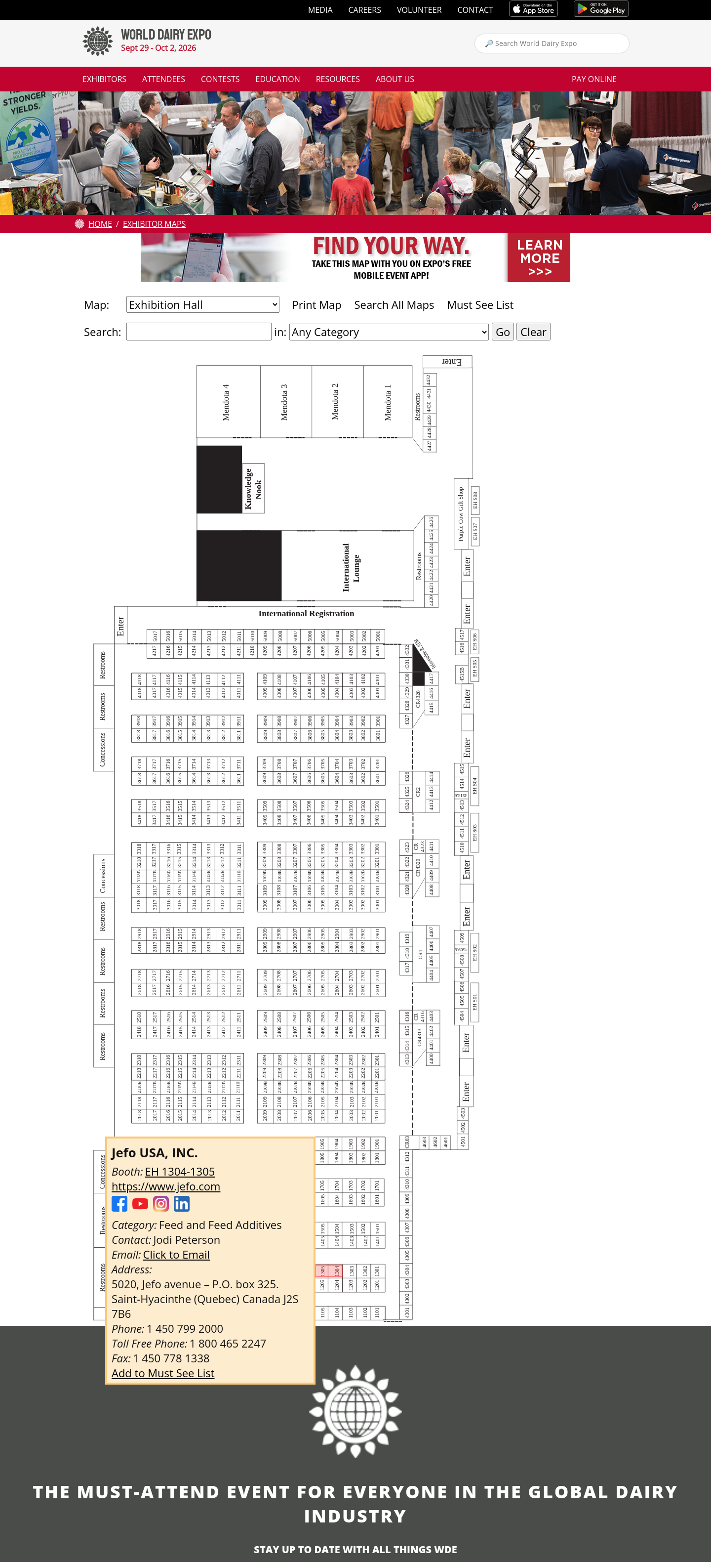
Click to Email (176, 1254)
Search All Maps (394, 304)
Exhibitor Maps (154, 223)
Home (100, 223)
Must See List (480, 304)
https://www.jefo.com (166, 1186)
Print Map (316, 304)
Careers (365, 9)
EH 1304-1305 (180, 1171)
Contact (475, 9)
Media (320, 9)
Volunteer (419, 9)
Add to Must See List (163, 1372)
